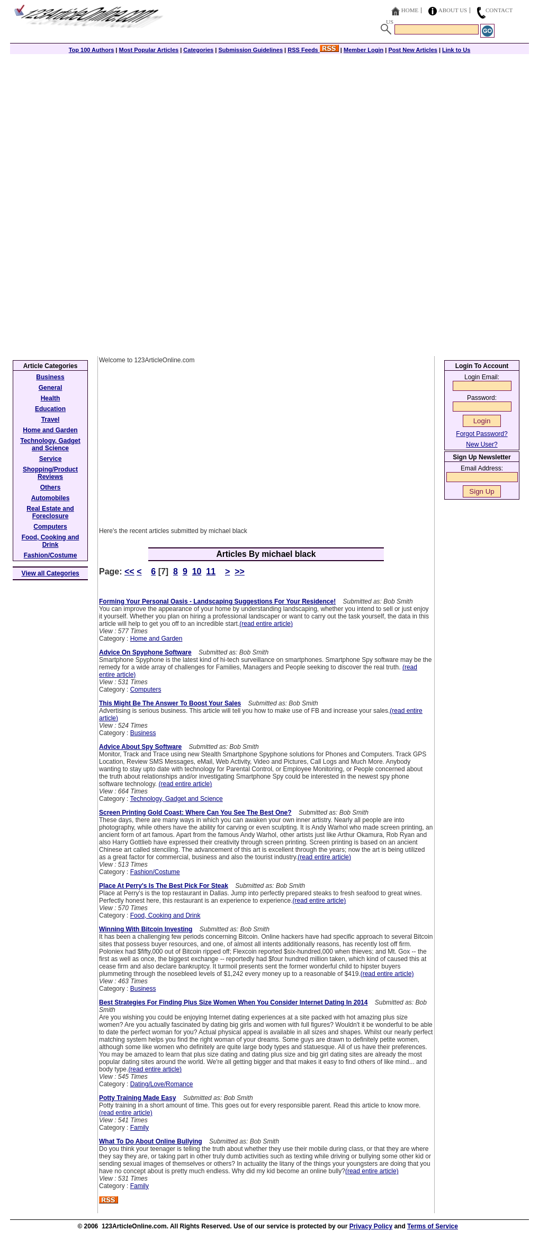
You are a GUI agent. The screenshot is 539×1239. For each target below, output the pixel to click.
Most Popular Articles (148, 50)
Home (409, 10)
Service (50, 459)
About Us (453, 10)
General (50, 387)
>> (240, 571)
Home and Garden (156, 638)
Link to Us (456, 50)
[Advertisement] (269, 128)
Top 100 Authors (91, 50)
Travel (50, 419)
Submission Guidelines (250, 50)
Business (143, 733)
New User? (481, 444)
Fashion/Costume (155, 872)
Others (50, 487)
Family (139, 1127)
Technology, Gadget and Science (176, 798)
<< (129, 571)
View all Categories (50, 573)
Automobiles (50, 498)
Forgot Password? (481, 434)
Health (50, 398)
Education (50, 409)
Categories (198, 50)
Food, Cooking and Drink (165, 915)
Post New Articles (412, 50)
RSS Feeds (313, 50)
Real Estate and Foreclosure (50, 512)
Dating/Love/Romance (161, 1084)
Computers (145, 689)
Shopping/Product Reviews (50, 473)
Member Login (363, 50)
